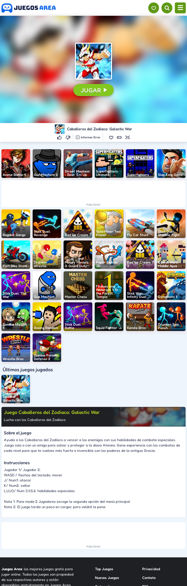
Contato (149, 577)
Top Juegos (104, 569)
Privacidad (151, 569)
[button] (93, 60)
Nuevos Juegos (107, 577)
